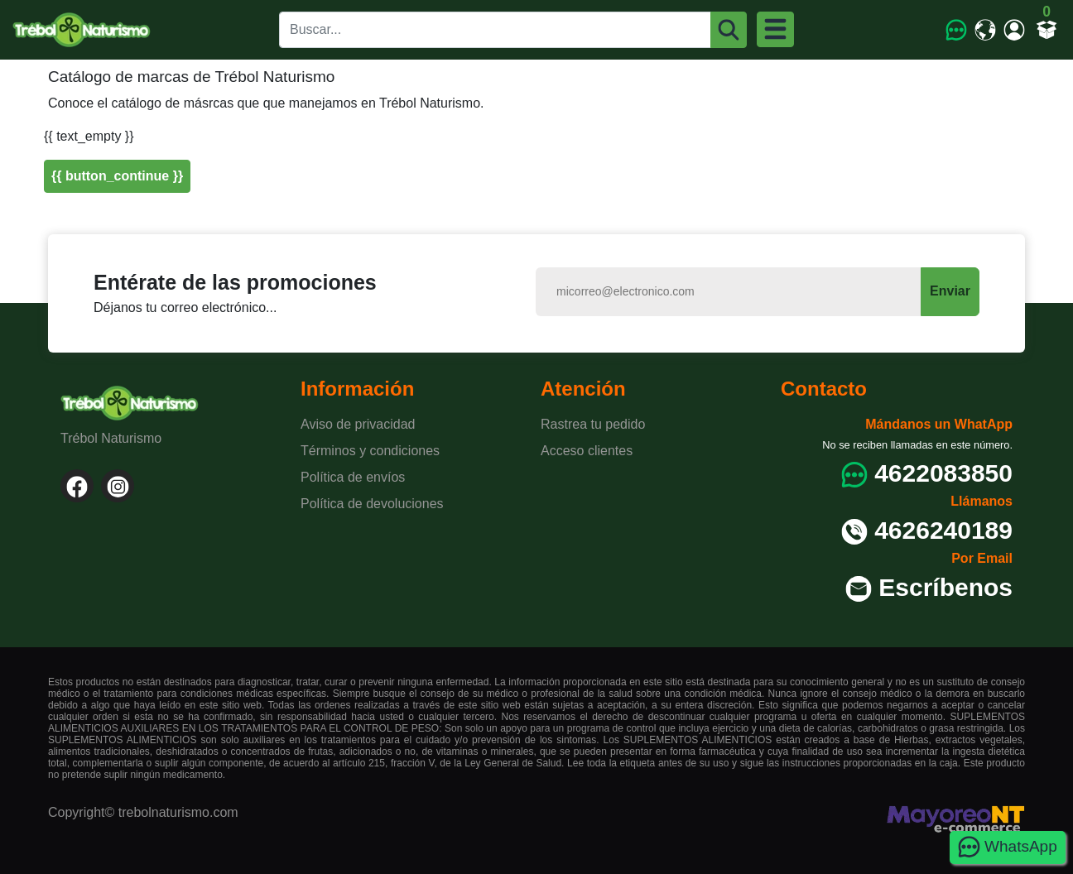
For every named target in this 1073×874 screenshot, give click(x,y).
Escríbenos (945, 587)
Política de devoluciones (372, 504)
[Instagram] (117, 485)
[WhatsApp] (956, 29)
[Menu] (775, 29)
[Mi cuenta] (1014, 29)
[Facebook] (77, 485)
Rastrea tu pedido (593, 424)
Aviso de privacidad (358, 424)
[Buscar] (729, 30)
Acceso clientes (587, 451)
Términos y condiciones (370, 451)
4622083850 (943, 473)
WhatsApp (1007, 847)
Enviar (950, 291)
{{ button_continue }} (117, 176)
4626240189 (943, 530)
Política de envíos (353, 477)
